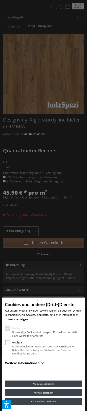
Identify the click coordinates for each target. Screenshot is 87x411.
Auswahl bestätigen (43, 392)
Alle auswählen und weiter (44, 401)
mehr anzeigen (18, 319)
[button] (6, 404)
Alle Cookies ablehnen (43, 384)
